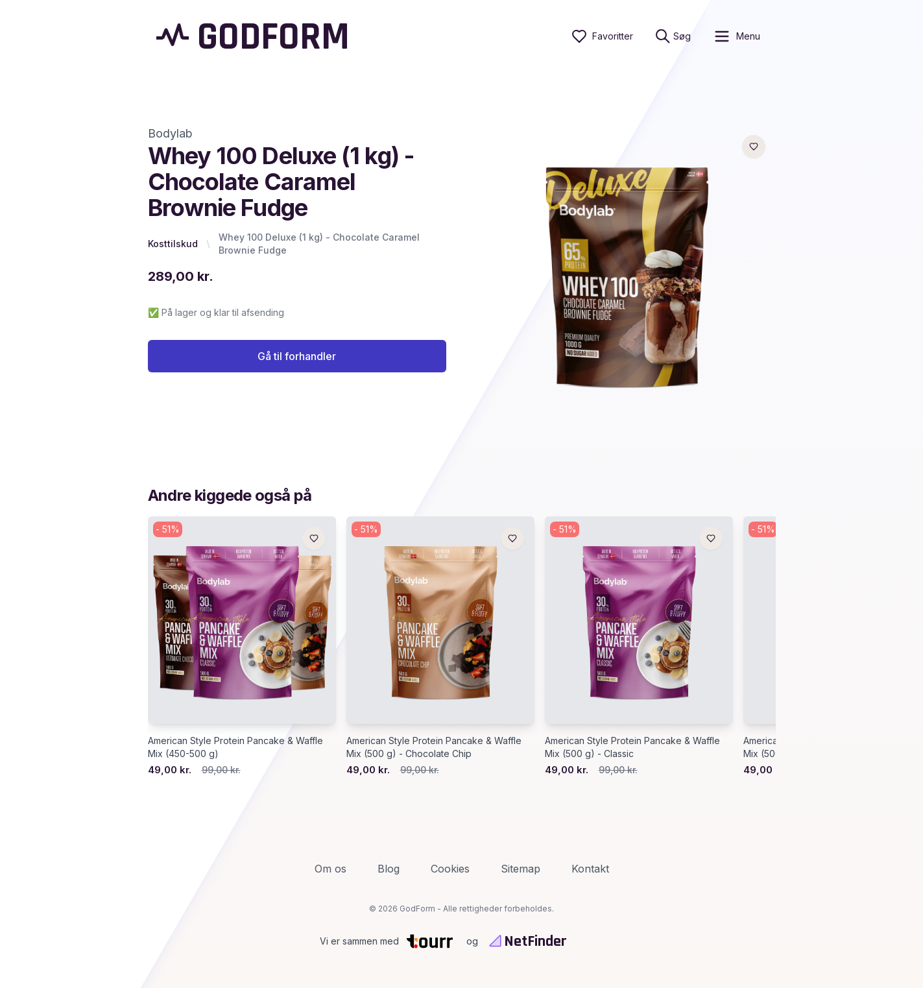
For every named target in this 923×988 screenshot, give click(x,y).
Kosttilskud (173, 243)
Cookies (450, 868)
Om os (330, 868)
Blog (389, 868)
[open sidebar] (736, 36)
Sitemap (520, 868)
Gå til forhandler (297, 356)
